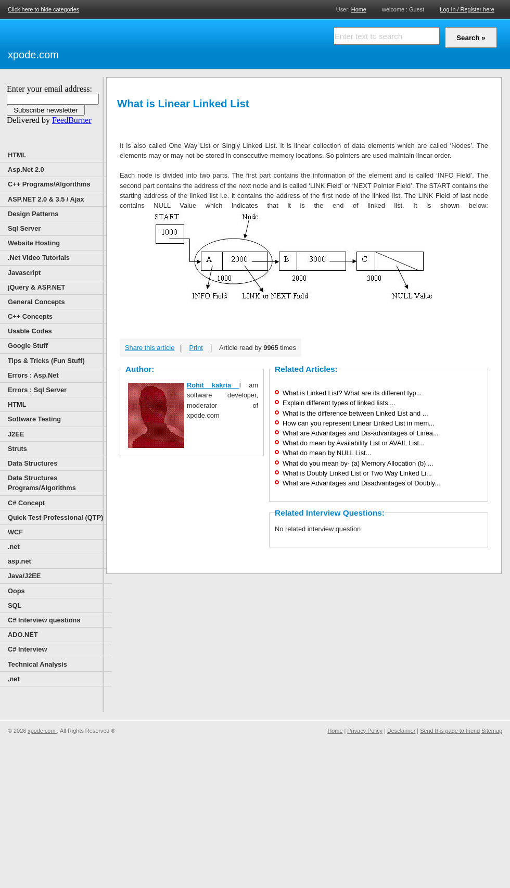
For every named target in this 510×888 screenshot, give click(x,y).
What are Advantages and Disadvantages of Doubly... (361, 483)
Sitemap (491, 731)
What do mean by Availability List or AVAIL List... (354, 443)
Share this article (149, 348)
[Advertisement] (182, 42)
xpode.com (33, 54)
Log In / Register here (467, 9)
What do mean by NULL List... (327, 453)
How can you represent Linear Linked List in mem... (359, 423)
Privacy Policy (364, 731)
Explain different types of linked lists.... (339, 403)
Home (358, 9)
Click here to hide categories (43, 9)
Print (196, 348)
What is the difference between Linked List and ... (355, 413)
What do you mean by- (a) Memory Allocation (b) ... (358, 463)
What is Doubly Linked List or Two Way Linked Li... (357, 473)
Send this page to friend (450, 731)
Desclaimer (401, 731)
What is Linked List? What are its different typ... (352, 393)
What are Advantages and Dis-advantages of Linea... (361, 433)
